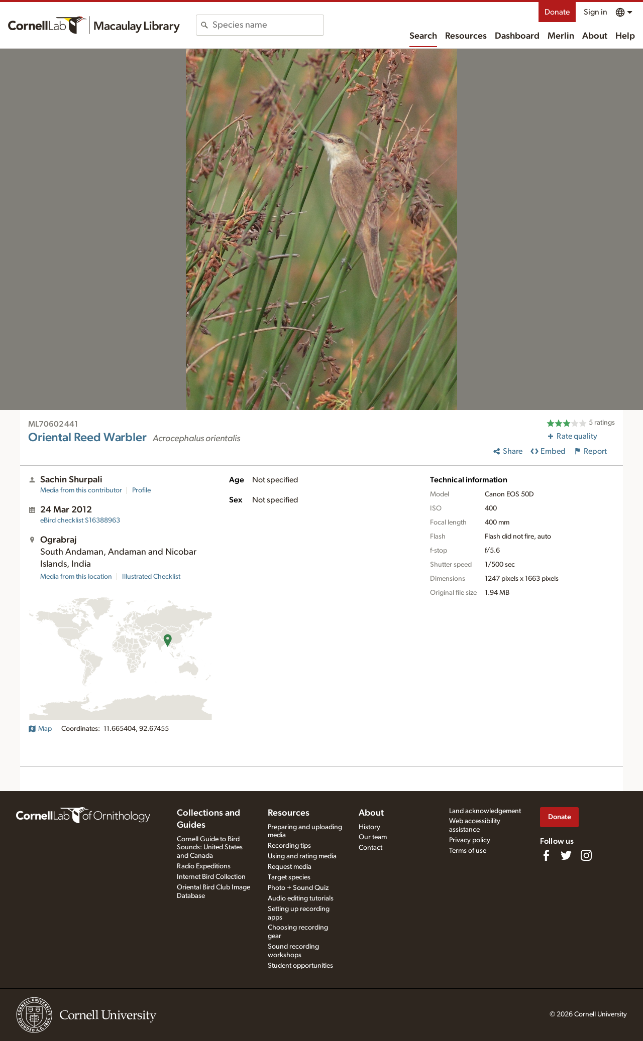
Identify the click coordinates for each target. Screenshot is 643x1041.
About (594, 36)
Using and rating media (302, 856)
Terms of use (467, 850)
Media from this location (76, 576)
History (369, 827)
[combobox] (268, 25)
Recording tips (289, 845)
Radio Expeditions (204, 866)
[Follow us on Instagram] (586, 855)
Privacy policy (469, 840)
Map (40, 728)
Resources (466, 36)
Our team (373, 837)
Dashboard (517, 36)
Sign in (595, 12)
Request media (289, 866)
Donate (557, 12)
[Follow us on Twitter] (566, 855)
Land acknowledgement (485, 811)
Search (423, 36)
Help (625, 36)
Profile (141, 490)
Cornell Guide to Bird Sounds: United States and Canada (210, 848)
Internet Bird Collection (211, 876)
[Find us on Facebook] (546, 855)
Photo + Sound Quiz (298, 887)
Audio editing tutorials (301, 898)
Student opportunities (300, 965)
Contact (370, 847)
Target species (289, 877)
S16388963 (80, 520)
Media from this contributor (81, 490)
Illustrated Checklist (151, 576)
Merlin (561, 36)
